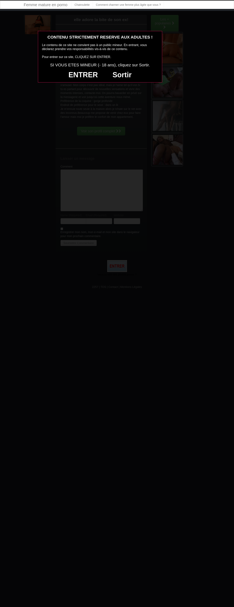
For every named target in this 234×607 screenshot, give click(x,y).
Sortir (122, 75)
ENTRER (83, 75)
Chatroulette (82, 4)
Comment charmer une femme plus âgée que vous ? (128, 4)
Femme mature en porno (45, 5)
